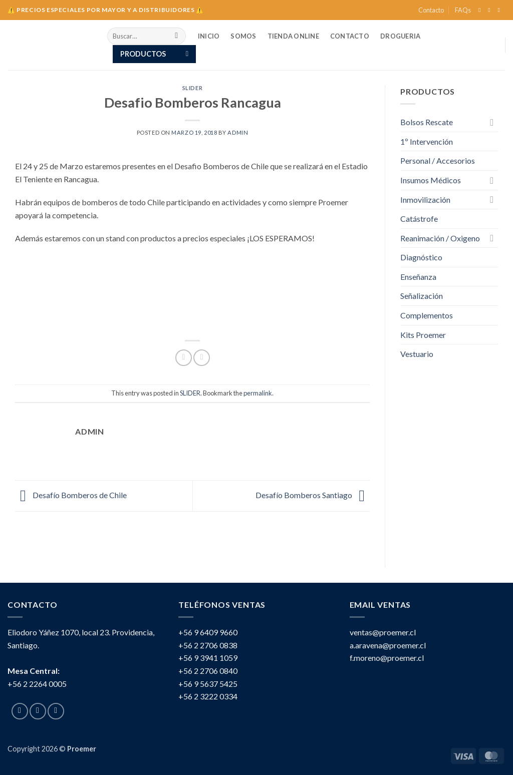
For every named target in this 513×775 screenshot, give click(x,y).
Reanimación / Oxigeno (440, 238)
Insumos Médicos (430, 180)
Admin (237, 132)
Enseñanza (418, 276)
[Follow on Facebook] (481, 10)
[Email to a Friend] (201, 357)
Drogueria (400, 36)
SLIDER (192, 88)
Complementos (426, 315)
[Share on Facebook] (183, 357)
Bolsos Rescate (426, 122)
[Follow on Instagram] (491, 10)
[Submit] (176, 36)
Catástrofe (419, 218)
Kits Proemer (431, 334)
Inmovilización (425, 199)
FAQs (463, 10)
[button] (154, 54)
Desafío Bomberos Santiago (312, 495)
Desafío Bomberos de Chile (71, 495)
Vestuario (416, 353)
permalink (257, 393)
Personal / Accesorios (437, 160)
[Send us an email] (500, 10)
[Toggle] (492, 122)
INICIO (209, 36)
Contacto (431, 10)
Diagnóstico (421, 257)
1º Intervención (426, 141)
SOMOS (243, 36)
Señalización (421, 295)
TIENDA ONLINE (293, 36)
